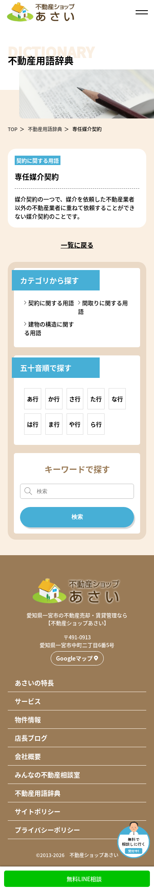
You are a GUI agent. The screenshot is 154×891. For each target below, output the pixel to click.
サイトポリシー (37, 811)
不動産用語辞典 (45, 128)
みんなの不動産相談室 (47, 774)
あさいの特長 (34, 683)
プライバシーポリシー (47, 830)
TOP (13, 128)
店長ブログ (31, 738)
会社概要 (28, 756)
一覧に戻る (77, 245)
